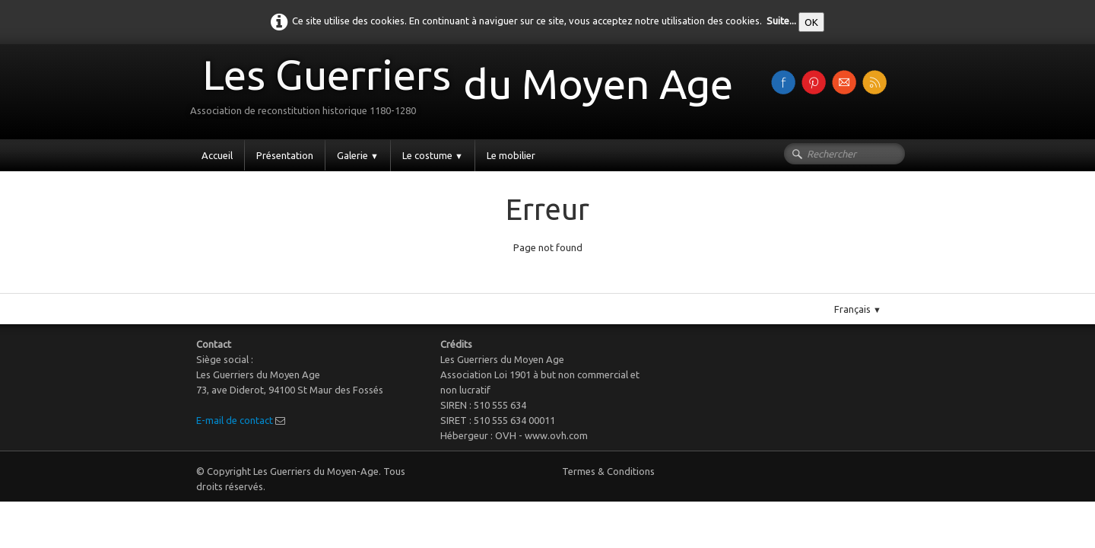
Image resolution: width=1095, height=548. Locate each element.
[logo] (467, 90)
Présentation (284, 155)
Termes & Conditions (608, 471)
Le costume (432, 155)
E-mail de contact (234, 420)
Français (857, 309)
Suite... (781, 20)
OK (811, 22)
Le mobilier (511, 155)
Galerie (358, 155)
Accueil (217, 155)
